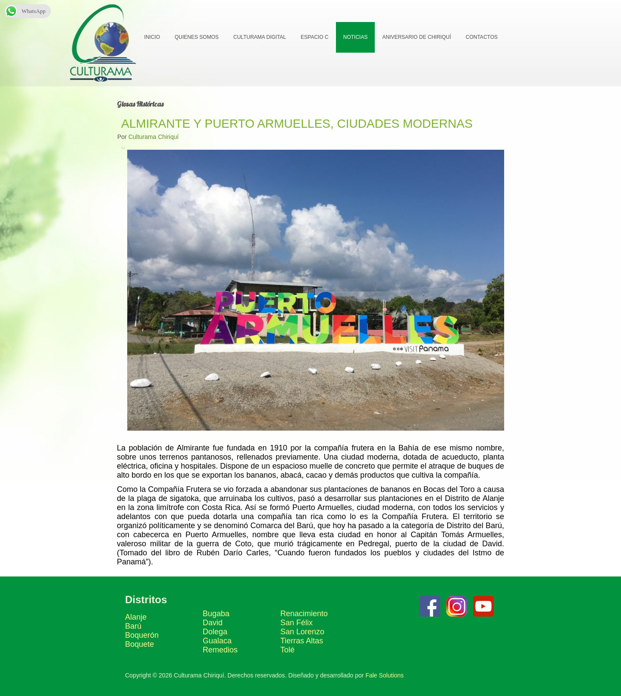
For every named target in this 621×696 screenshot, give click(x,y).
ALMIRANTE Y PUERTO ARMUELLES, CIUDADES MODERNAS (297, 123)
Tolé (287, 650)
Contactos (481, 37)
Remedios (220, 650)
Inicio (152, 37)
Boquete (139, 644)
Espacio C (314, 37)
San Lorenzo (302, 631)
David (213, 622)
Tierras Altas (301, 640)
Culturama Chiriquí (154, 136)
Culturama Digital (259, 37)
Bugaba (216, 613)
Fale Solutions (384, 675)
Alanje (136, 617)
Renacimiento (304, 613)
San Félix (296, 622)
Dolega (215, 631)
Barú (133, 626)
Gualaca (217, 640)
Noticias (355, 37)
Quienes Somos (196, 37)
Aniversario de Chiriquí (416, 37)
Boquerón (142, 635)
